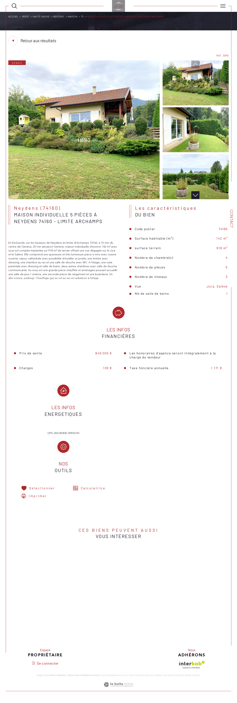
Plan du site (126, 678)
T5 (83, 17)
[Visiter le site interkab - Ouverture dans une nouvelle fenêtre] (192, 667)
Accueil (13, 17)
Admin (158, 678)
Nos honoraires (110, 678)
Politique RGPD (182, 678)
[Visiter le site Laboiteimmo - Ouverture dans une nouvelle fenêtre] (118, 691)
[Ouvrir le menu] (223, 6)
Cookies (196, 678)
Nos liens (168, 678)
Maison (73, 17)
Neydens (59, 17)
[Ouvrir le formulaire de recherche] (14, 6)
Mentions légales (144, 678)
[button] (195, 196)
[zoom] (84, 198)
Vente (25, 17)
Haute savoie (41, 17)
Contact (231, 219)
